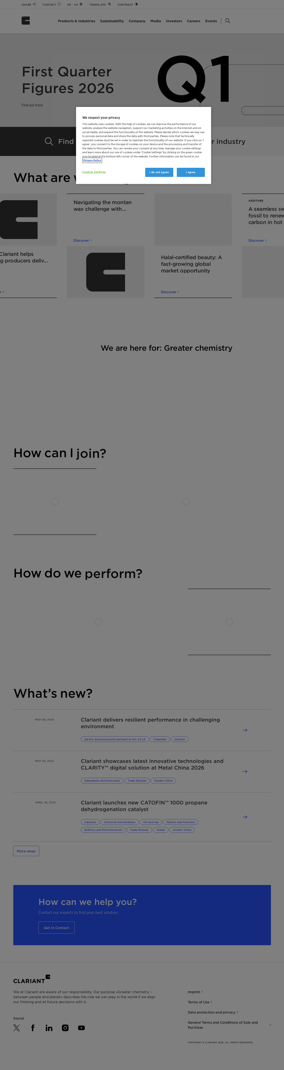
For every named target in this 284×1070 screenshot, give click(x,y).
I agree (190, 172)
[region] (143, 145)
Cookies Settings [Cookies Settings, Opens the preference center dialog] (94, 172)
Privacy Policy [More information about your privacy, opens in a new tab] (92, 160)
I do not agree (159, 172)
